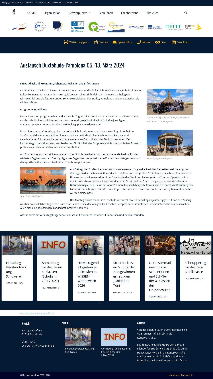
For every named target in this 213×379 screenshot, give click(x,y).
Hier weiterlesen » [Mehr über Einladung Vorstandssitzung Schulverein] (15, 283)
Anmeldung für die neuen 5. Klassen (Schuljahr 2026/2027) (52, 272)
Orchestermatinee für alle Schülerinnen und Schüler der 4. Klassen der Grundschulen (160, 276)
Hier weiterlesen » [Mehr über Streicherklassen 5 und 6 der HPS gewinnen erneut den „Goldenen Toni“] (122, 292)
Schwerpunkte (79, 12)
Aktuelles (152, 13)
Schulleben (106, 13)
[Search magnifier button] (186, 12)
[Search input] (176, 12)
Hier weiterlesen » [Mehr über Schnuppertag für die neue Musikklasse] (194, 278)
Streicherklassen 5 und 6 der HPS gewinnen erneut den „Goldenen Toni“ (124, 274)
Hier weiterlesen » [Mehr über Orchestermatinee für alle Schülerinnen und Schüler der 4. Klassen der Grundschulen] (158, 296)
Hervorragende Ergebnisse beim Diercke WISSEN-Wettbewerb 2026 (88, 274)
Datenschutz (187, 375)
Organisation (52, 13)
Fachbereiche (129, 13)
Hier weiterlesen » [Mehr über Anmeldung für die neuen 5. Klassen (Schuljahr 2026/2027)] (51, 287)
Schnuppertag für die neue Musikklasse (195, 267)
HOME (31, 13)
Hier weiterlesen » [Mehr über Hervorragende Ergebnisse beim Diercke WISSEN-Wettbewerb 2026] (87, 292)
